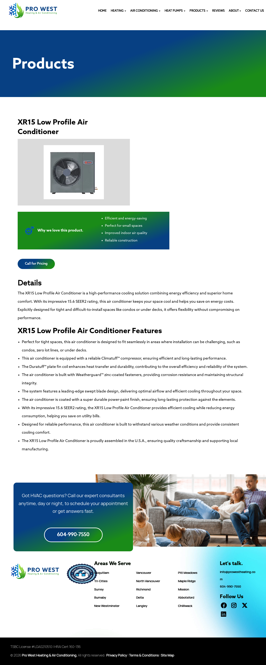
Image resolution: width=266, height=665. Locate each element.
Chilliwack (185, 606)
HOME (102, 11)
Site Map (167, 655)
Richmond (143, 589)
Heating (118, 11)
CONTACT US (254, 11)
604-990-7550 (73, 535)
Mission (183, 589)
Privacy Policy (116, 655)
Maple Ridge (187, 581)
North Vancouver (148, 581)
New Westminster (106, 606)
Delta (140, 597)
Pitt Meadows (187, 572)
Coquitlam (101, 572)
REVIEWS (218, 11)
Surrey (98, 589)
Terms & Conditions (144, 655)
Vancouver (143, 572)
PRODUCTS (199, 11)
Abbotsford (186, 597)
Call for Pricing (36, 264)
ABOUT (235, 11)
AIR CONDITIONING (145, 11)
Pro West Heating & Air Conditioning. (49, 655)
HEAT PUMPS (175, 11)
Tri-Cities (100, 581)
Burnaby (100, 597)
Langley (141, 606)
